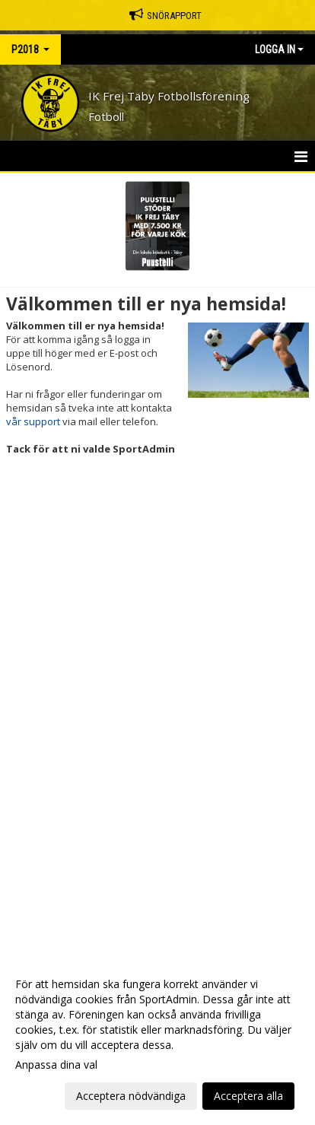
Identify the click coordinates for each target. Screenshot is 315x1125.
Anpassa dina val (56, 1065)
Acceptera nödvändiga (131, 1095)
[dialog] (157, 1039)
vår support (33, 421)
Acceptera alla (248, 1095)
